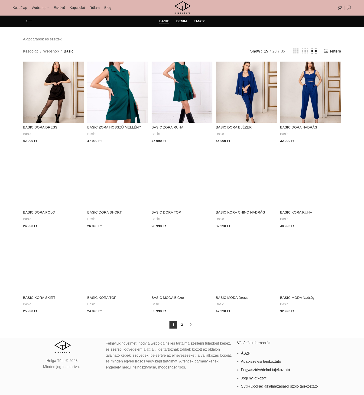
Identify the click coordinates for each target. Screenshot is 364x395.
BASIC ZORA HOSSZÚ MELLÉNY (116, 129)
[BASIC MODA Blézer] (182, 263)
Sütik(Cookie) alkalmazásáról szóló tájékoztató (279, 385)
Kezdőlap (31, 54)
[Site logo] (182, 9)
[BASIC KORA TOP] (117, 263)
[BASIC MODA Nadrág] (311, 263)
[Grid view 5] (314, 54)
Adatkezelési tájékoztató (261, 360)
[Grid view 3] (296, 54)
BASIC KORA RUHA (298, 213)
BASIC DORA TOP (167, 213)
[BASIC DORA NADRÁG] (311, 95)
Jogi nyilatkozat (253, 376)
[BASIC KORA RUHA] (311, 179)
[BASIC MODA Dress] (246, 263)
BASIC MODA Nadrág (299, 297)
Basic (27, 136)
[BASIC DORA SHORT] (117, 179)
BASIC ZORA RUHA (169, 129)
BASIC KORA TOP (103, 297)
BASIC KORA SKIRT (40, 297)
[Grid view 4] (305, 54)
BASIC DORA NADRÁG (301, 129)
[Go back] (29, 24)
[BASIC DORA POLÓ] (53, 179)
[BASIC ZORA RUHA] (182, 95)
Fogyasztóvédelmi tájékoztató (265, 368)
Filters (335, 54)
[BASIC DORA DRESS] (53, 95)
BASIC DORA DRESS (41, 129)
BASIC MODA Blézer (169, 297)
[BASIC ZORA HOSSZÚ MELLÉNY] (117, 95)
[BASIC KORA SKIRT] (53, 263)
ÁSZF (245, 352)
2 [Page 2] (182, 323)
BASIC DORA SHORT (106, 213)
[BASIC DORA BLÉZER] (246, 95)
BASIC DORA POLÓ (40, 213)
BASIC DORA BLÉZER (236, 129)
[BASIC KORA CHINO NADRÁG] (246, 179)
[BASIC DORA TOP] (182, 179)
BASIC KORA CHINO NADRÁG (243, 213)
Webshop (51, 54)
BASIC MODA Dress (233, 297)
